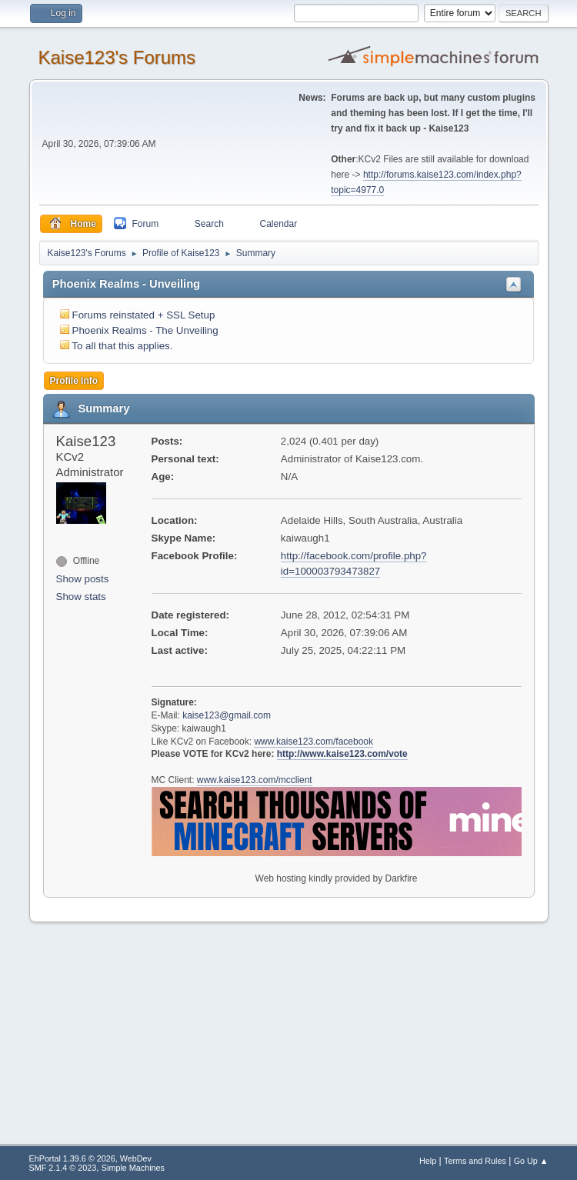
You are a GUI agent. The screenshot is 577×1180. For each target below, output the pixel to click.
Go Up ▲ (531, 1160)
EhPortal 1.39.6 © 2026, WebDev (90, 1158)
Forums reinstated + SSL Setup (143, 315)
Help (427, 1160)
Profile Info (74, 380)
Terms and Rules (475, 1160)
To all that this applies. (122, 346)
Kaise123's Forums (117, 57)
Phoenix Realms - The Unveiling (145, 330)
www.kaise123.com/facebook (313, 741)
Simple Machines (133, 1167)
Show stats (81, 596)
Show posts (82, 579)
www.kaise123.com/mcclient (254, 780)
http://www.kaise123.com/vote (342, 753)
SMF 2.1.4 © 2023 (63, 1167)
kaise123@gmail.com (226, 715)
